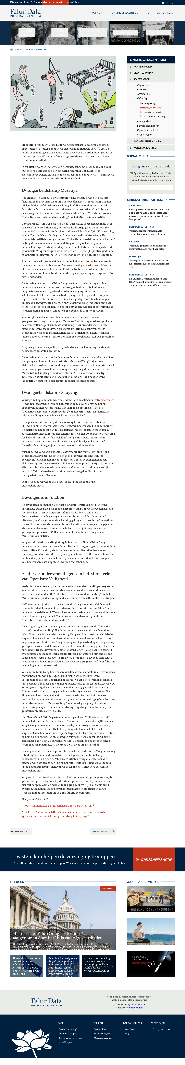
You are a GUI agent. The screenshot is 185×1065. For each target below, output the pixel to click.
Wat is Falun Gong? (68, 1029)
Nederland (130, 1029)
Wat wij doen (100, 1029)
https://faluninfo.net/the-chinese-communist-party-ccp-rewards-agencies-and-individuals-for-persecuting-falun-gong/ (64, 814)
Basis (61, 1023)
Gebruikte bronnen (103, 1038)
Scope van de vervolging (70, 1038)
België (128, 1033)
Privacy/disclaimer (161, 1029)
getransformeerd (91, 265)
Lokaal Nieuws (132, 1023)
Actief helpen (65, 1042)
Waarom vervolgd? (68, 1033)
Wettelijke (158, 1023)
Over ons (98, 1023)
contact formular (134, 1007)
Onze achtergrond (102, 1033)
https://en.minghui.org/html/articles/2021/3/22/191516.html (57, 806)
